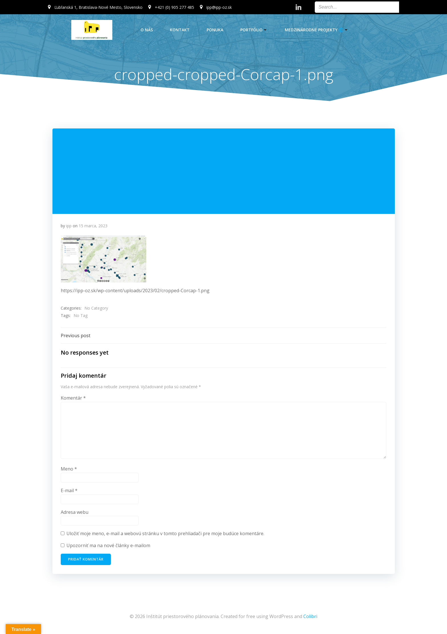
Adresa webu (74, 513)
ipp (69, 226)
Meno (69, 470)
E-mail (69, 491)
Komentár (73, 399)
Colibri (310, 617)
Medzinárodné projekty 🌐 (317, 29)
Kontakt (180, 29)
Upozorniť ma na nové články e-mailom (108, 546)
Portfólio (254, 29)
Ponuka (215, 29)
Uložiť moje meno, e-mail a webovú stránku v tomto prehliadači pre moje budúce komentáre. (165, 534)
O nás (147, 29)
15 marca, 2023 (93, 226)
